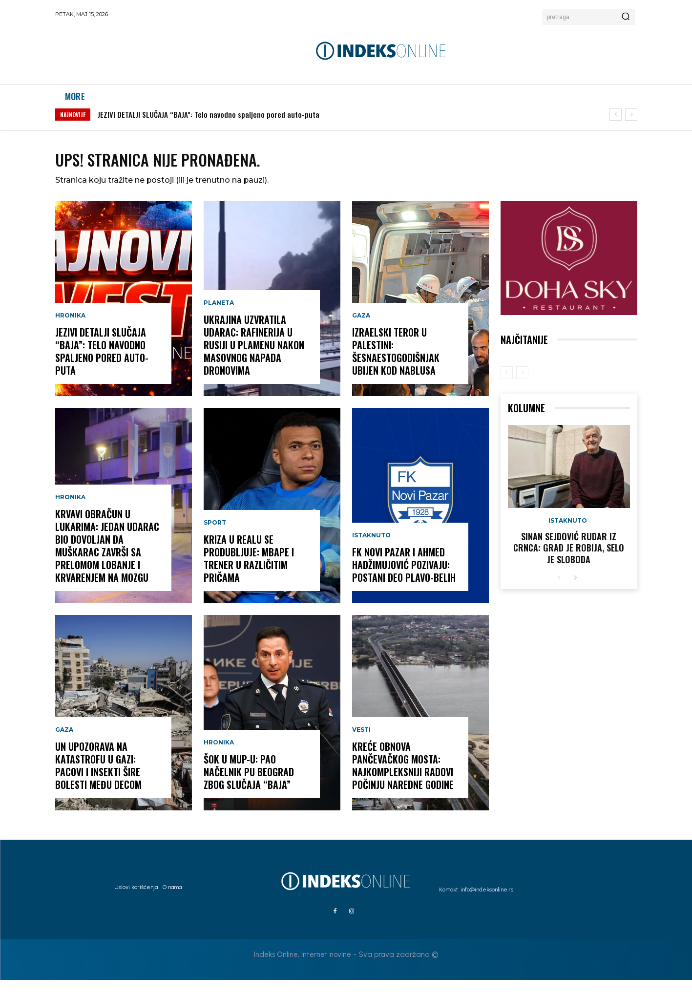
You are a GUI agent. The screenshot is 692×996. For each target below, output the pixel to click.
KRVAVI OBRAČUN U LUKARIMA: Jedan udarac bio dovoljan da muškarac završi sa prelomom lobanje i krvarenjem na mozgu (107, 562)
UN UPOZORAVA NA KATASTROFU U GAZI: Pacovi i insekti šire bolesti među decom (98, 782)
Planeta (219, 319)
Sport (215, 539)
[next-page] (575, 594)
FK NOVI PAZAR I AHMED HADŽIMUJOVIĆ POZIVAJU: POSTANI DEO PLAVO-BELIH (404, 581)
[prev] (615, 125)
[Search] (625, 17)
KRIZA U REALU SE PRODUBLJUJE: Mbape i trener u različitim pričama (249, 575)
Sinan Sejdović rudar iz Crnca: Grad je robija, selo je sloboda (568, 564)
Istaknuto (371, 552)
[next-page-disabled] (522, 388)
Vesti (361, 746)
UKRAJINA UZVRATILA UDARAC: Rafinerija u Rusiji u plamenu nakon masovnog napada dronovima (254, 361)
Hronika (70, 332)
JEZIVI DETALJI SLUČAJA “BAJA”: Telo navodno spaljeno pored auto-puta (208, 124)
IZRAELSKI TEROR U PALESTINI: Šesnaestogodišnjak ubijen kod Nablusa (396, 367)
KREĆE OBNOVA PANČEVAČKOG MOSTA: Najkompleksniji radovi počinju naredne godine (403, 782)
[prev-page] (507, 388)
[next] (631, 125)
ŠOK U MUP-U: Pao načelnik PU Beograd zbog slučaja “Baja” (249, 788)
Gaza (64, 746)
